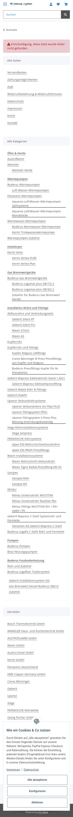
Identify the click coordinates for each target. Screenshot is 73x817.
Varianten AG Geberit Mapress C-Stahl (37, 526)
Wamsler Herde (22, 170)
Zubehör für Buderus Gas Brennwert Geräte (36, 297)
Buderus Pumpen (18, 546)
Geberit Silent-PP (23, 319)
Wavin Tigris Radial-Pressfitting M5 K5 (37, 467)
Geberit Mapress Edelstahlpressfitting (37, 384)
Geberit (12, 688)
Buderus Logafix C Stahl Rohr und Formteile (35, 531)
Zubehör (14, 592)
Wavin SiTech (20, 330)
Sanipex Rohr (20, 478)
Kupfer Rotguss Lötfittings (29, 353)
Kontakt (12, 123)
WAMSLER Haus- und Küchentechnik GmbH (35, 631)
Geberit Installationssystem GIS (29, 580)
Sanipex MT (19, 484)
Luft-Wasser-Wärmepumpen (30, 190)
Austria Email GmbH (20, 652)
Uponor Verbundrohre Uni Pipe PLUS (36, 406)
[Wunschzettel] (58, 4)
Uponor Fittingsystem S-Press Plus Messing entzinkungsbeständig (34, 420)
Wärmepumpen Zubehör (23, 238)
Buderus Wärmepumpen (23, 184)
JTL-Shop (43, 812)
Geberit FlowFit (17, 395)
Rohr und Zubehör (19, 566)
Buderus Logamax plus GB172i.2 (33, 284)
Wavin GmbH (15, 645)
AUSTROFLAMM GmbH (22, 638)
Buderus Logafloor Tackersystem (28, 572)
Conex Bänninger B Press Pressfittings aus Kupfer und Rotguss (37, 361)
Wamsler (13, 164)
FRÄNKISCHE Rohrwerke (23, 710)
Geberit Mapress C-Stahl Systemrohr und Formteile (34, 518)
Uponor (12, 696)
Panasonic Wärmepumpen (24, 196)
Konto (11, 115)
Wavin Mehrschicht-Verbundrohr (33, 461)
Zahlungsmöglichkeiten (22, 79)
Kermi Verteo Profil (24, 258)
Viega (10, 703)
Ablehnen (37, 802)
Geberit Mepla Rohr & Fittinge (26, 389)
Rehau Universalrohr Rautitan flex (34, 501)
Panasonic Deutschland (22, 667)
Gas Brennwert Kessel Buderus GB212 (34, 586)
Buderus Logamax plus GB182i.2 (33, 289)
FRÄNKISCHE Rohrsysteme (24, 439)
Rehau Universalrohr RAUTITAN (32, 495)
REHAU (11, 489)
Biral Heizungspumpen (22, 551)
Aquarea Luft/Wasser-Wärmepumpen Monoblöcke (36, 213)
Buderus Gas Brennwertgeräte (27, 278)
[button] (51, 4)
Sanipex (12, 472)
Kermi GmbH (15, 660)
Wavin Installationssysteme (25, 455)
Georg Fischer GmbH (20, 717)
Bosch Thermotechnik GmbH (26, 624)
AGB (10, 87)
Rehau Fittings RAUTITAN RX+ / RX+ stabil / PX (35, 508)
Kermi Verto (15, 252)
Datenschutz (15, 101)
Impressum (14, 108)
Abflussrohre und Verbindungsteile (30, 313)
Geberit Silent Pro (23, 325)
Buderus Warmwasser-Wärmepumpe (36, 226)
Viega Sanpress (22, 433)
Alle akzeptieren (37, 779)
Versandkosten (17, 72)
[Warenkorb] (66, 4)
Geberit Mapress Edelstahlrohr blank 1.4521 (36, 378)
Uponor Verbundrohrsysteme (26, 401)
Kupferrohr (14, 342)
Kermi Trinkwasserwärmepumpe (33, 232)
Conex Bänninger (18, 681)
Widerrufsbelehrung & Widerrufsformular (34, 94)
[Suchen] (32, 14)
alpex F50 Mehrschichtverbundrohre (36, 444)
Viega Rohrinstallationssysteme (27, 427)
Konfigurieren (37, 791)
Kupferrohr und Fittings (22, 347)
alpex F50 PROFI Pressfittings (30, 450)
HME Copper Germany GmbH (26, 674)
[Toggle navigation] (5, 2)
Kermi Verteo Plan (23, 263)
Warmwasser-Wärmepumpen (26, 221)
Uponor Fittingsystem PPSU (29, 412)
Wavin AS (18, 336)
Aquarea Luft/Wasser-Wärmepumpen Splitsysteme (36, 203)
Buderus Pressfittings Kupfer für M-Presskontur (35, 370)
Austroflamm (15, 159)
